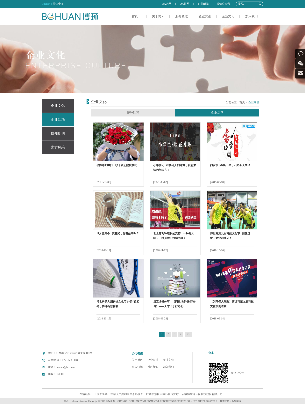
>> (188, 334)
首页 (135, 16)
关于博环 (158, 16)
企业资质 (152, 359)
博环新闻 (152, 366)
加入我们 (251, 16)
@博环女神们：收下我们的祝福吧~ (117, 165)
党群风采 (58, 147)
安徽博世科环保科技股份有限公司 (202, 394)
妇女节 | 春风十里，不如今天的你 (230, 165)
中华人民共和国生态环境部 (126, 394)
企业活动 (58, 120)
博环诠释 (133, 112)
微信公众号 (223, 3)
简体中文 (58, 3)
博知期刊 (58, 133)
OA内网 (166, 3)
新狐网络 (236, 401)
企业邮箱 (203, 3)
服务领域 (181, 16)
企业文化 (228, 16)
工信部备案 (101, 394)
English (46, 3)
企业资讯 (205, 16)
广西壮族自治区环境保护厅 (162, 394)
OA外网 (184, 3)
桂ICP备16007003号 (208, 401)
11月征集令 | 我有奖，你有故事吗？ (117, 233)
